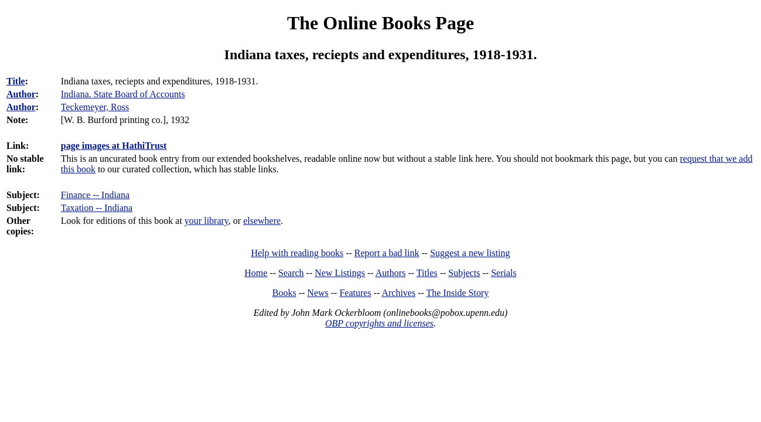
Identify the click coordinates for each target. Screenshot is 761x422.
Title (15, 81)
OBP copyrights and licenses (379, 323)
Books (284, 293)
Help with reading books (297, 253)
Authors (391, 273)
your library (206, 221)
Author (21, 94)
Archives (398, 293)
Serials (504, 273)
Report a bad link (386, 253)
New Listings (340, 273)
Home (255, 273)
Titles (427, 273)
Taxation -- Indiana (96, 208)
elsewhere (262, 221)
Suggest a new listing (470, 253)
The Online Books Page (380, 22)
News (317, 293)
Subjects (464, 273)
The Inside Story (457, 293)
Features (355, 293)
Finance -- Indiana (95, 195)
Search (291, 273)
